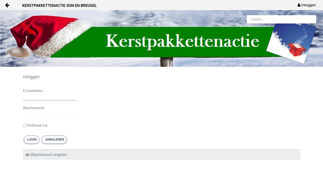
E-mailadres (33, 90)
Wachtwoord (33, 108)
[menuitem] (306, 5)
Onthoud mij (35, 125)
